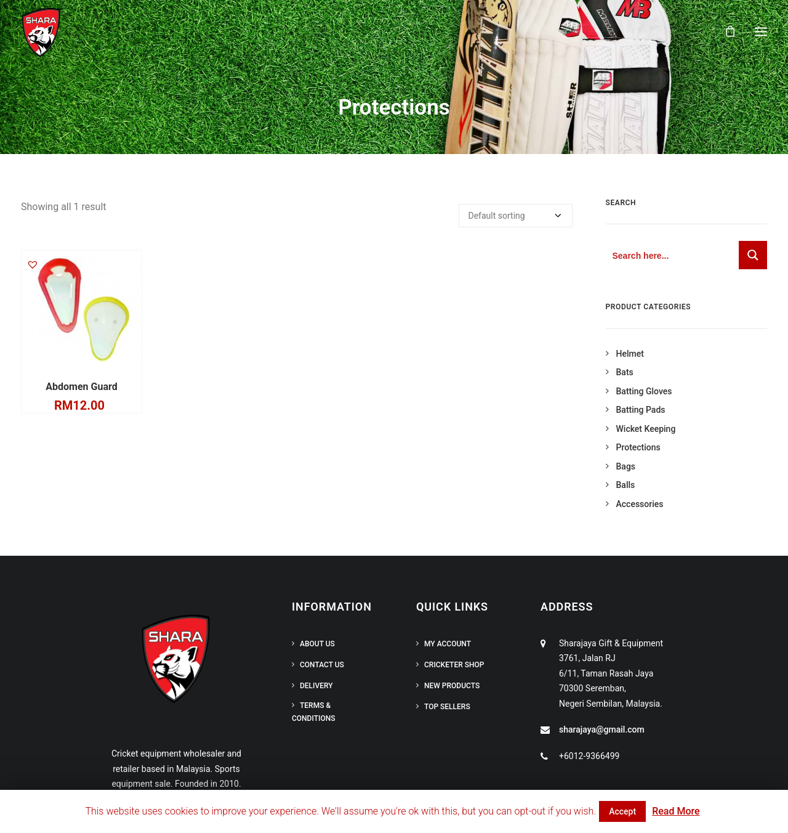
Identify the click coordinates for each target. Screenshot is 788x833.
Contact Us (322, 664)
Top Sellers (447, 706)
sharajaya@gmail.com (602, 729)
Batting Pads (640, 410)
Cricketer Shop (454, 664)
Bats (624, 372)
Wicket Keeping (646, 429)
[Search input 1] (673, 255)
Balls (625, 485)
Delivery (316, 685)
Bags (626, 466)
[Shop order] (516, 215)
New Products (452, 685)
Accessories (640, 504)
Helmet (630, 354)
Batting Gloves (644, 391)
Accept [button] (622, 811)
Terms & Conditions (313, 712)
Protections (638, 447)
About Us (317, 644)
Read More (675, 811)
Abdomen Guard (81, 386)
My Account (447, 644)
